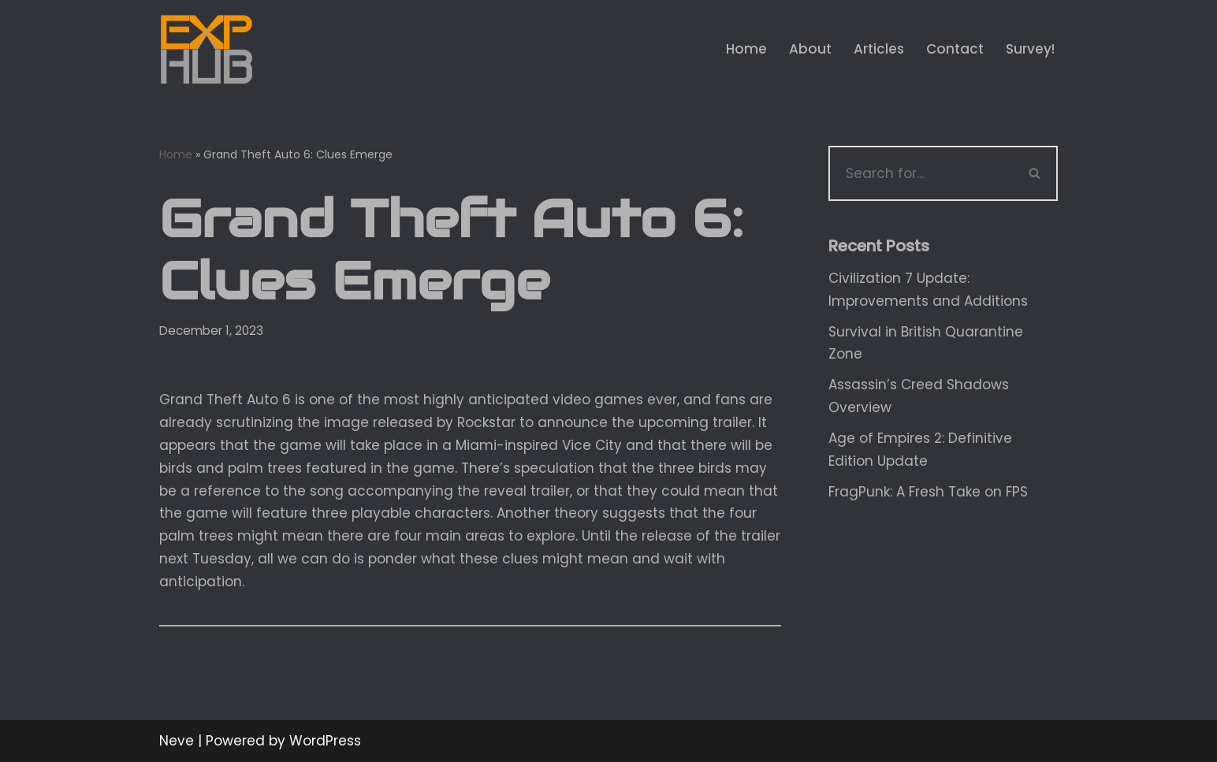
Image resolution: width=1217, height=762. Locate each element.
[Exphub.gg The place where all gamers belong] (206, 49)
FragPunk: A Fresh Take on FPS (928, 491)
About (810, 48)
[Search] (921, 173)
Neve (176, 740)
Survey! (1030, 48)
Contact (955, 48)
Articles (879, 48)
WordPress (325, 740)
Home (746, 48)
